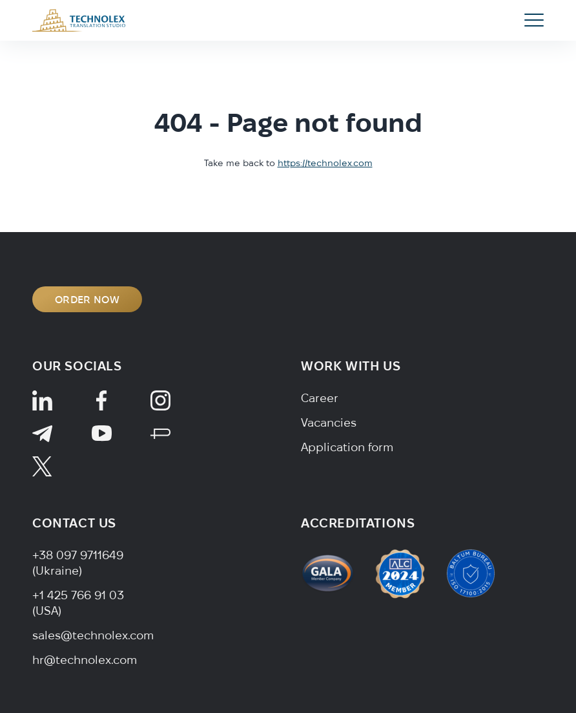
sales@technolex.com (93, 635)
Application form (347, 447)
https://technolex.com (325, 163)
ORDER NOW (87, 299)
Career (319, 398)
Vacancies (328, 422)
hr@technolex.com (84, 659)
